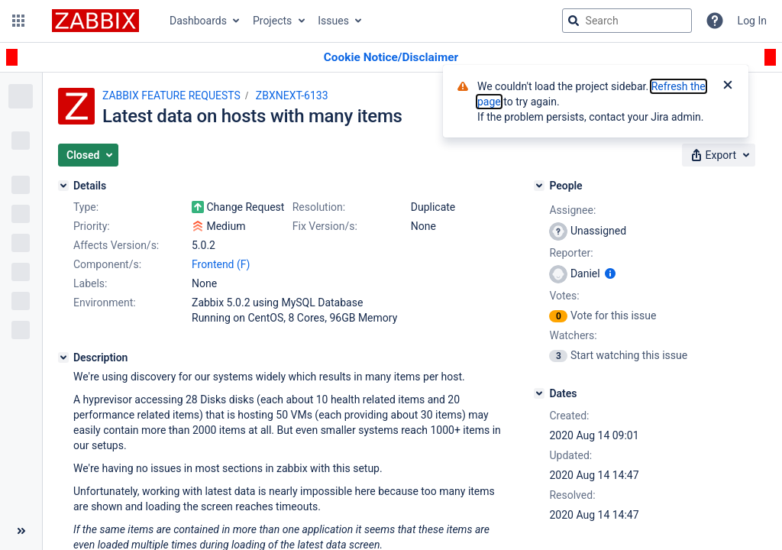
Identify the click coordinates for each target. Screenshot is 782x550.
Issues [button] (333, 21)
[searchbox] (627, 20)
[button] (18, 20)
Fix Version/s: (324, 226)
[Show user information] (610, 273)
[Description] (63, 357)
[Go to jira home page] (95, 20)
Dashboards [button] (198, 21)
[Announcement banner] (391, 58)
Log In (752, 21)
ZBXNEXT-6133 (292, 95)
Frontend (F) (221, 264)
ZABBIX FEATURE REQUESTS (171, 95)
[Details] (63, 185)
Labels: (90, 283)
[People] (539, 185)
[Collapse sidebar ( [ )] (21, 530)
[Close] (727, 86)
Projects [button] (272, 21)
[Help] (715, 20)
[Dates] (539, 393)
